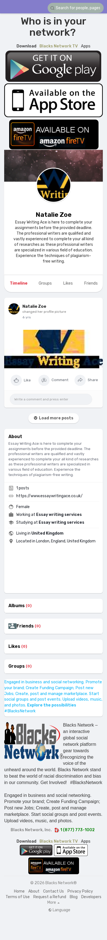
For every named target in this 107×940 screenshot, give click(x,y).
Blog (74, 897)
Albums (16, 606)
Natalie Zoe (53, 214)
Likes (14, 646)
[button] (76, 8)
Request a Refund (49, 897)
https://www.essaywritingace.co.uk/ (49, 496)
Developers (91, 897)
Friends (25, 626)
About (33, 891)
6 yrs (26, 317)
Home (19, 891)
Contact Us (53, 891)
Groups (16, 666)
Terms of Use (18, 897)
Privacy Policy (80, 891)
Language (59, 910)
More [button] (53, 903)
